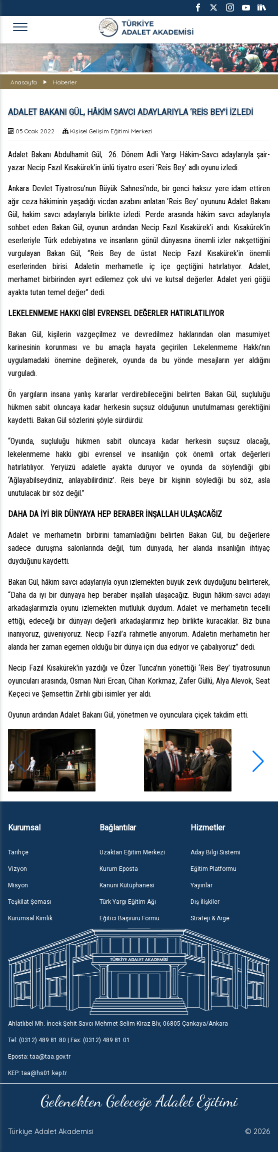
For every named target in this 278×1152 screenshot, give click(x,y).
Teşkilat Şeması (30, 901)
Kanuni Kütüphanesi (127, 885)
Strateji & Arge (210, 918)
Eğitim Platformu (213, 868)
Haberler (65, 82)
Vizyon (17, 868)
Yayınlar (201, 885)
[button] (258, 761)
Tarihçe (18, 852)
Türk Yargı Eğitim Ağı (128, 901)
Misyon (18, 885)
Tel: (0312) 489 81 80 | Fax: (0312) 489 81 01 (69, 1040)
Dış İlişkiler (205, 901)
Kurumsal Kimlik (30, 918)
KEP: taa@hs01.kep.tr (37, 1073)
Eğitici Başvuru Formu (130, 918)
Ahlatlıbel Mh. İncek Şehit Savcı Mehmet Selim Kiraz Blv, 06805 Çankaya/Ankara (118, 1023)
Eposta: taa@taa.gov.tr (39, 1056)
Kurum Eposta (119, 868)
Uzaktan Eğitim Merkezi (132, 852)
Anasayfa (23, 82)
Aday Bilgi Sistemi (215, 852)
